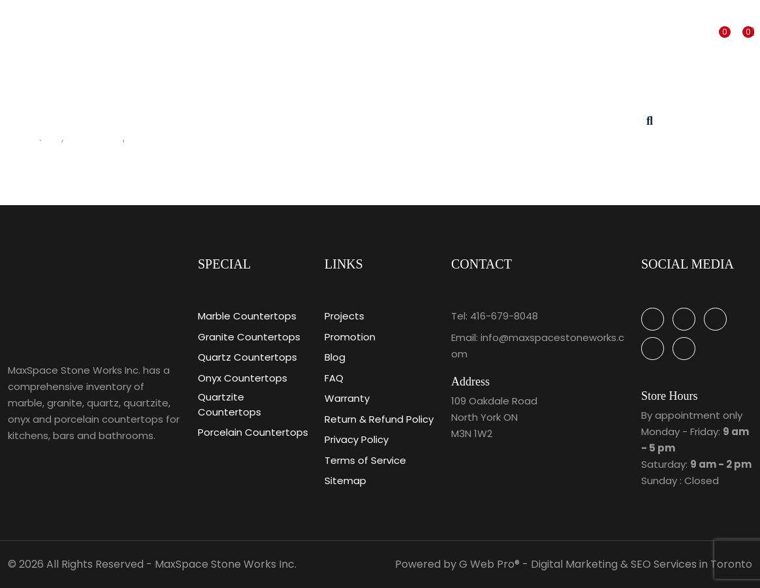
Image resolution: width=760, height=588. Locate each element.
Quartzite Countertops (229, 404)
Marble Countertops (247, 316)
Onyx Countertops (242, 378)
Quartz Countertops (247, 357)
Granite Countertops (249, 337)
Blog (335, 357)
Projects (344, 316)
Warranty (347, 398)
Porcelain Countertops (253, 432)
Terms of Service (365, 460)
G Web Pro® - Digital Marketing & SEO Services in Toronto (605, 564)
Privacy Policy (356, 439)
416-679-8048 (504, 316)
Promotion (350, 337)
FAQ (334, 378)
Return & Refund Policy (379, 419)
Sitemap (345, 480)
